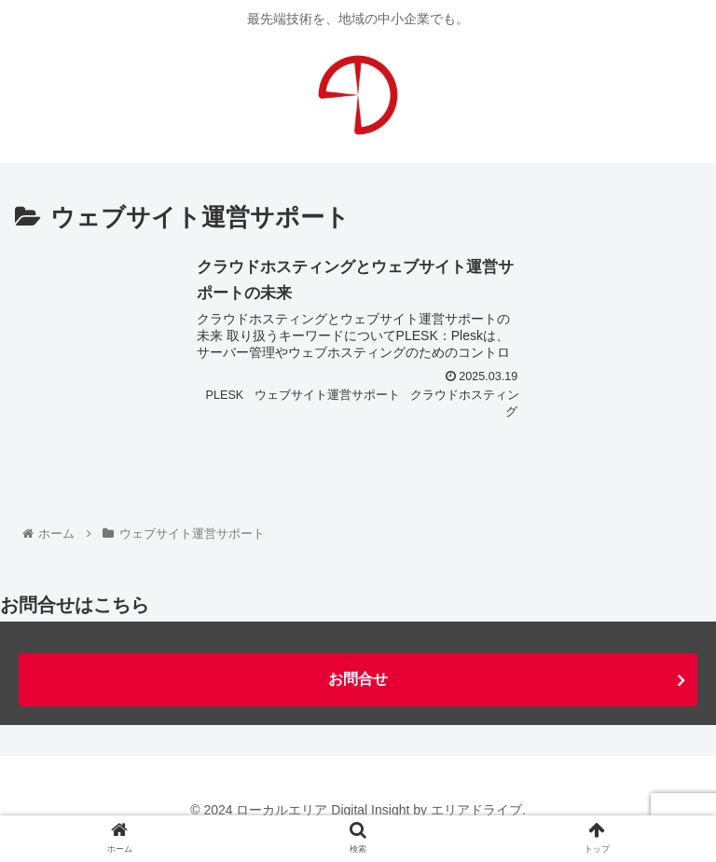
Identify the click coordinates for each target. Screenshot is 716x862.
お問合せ (358, 679)
